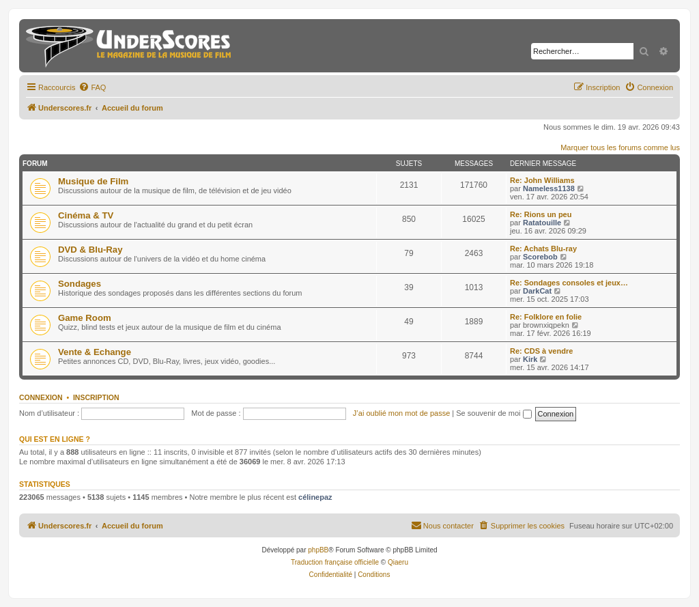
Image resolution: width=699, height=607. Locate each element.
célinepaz (315, 497)
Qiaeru (398, 562)
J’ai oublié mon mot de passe (401, 413)
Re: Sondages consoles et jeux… (569, 283)
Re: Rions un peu (540, 214)
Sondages (79, 284)
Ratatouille (542, 222)
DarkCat (537, 291)
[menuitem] (92, 87)
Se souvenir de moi (493, 413)
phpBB (318, 550)
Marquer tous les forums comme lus (620, 147)
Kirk (530, 359)
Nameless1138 (549, 188)
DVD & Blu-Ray (90, 249)
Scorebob (540, 257)
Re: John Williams (542, 180)
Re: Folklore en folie (546, 317)
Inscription (96, 397)
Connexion (41, 397)
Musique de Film (93, 181)
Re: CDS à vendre (541, 351)
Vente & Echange (94, 352)
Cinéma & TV (85, 215)
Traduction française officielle (335, 562)
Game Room (84, 318)
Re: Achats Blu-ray (543, 248)
